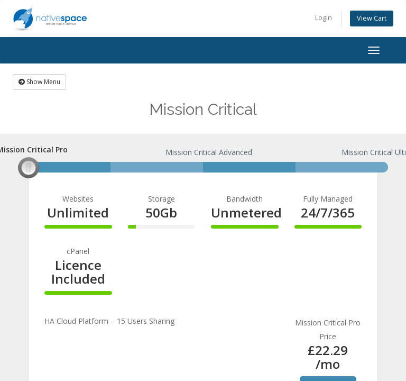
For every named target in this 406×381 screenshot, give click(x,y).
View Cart (371, 18)
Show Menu (39, 81)
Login (323, 17)
